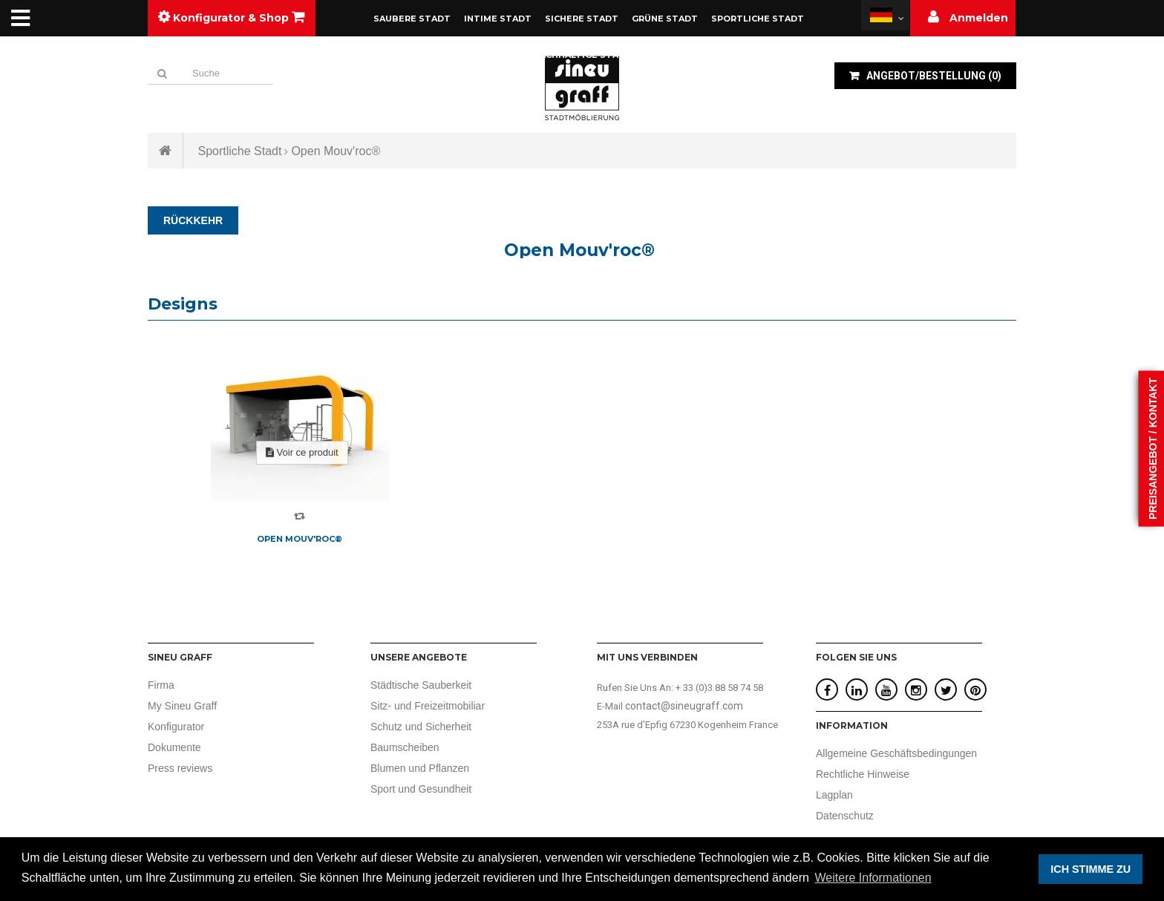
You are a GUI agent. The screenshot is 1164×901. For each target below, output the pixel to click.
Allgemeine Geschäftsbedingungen (896, 753)
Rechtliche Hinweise (862, 774)
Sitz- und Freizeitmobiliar (427, 706)
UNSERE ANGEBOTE (418, 657)
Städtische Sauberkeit (420, 685)
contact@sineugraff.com (684, 706)
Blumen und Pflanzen (419, 768)
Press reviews (180, 768)
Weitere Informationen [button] (873, 877)
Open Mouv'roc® (299, 539)
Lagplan (834, 795)
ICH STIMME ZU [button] (1090, 869)
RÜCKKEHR (193, 220)
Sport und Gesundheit (420, 789)
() (932, 76)
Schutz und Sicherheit (420, 727)
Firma (161, 685)
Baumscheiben (404, 747)
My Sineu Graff (182, 706)
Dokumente (174, 747)
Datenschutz (845, 816)
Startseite (165, 150)
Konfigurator (176, 727)
